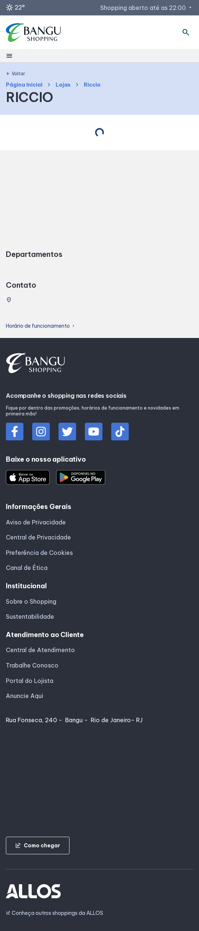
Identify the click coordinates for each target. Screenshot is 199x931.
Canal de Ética (27, 567)
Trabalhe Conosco (32, 665)
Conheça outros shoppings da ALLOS (54, 913)
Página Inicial (24, 85)
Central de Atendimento (40, 650)
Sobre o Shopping (31, 601)
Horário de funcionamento (41, 326)
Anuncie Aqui (24, 695)
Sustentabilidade (30, 616)
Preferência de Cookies (39, 552)
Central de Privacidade (38, 537)
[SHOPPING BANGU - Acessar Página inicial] (33, 32)
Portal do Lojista (29, 680)
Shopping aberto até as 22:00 (146, 7)
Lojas (63, 85)
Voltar (15, 73)
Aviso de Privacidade (36, 522)
